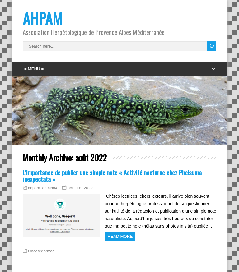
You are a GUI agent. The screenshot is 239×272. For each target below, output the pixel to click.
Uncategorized (41, 251)
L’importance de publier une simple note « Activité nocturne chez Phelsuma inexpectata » (112, 176)
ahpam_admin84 (42, 188)
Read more (120, 236)
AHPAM (42, 18)
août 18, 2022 (80, 188)
